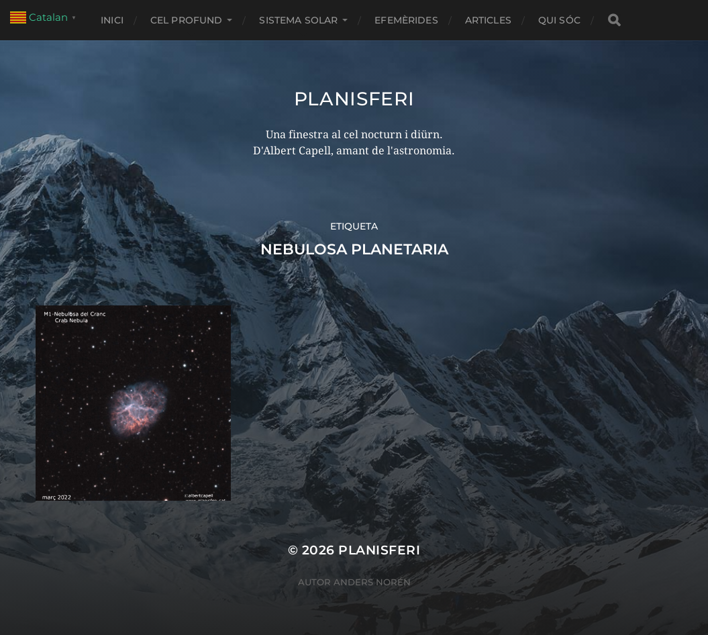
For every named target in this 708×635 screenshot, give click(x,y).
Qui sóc (559, 20)
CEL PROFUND (186, 20)
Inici (112, 20)
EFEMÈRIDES (406, 20)
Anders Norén (372, 582)
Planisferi (354, 98)
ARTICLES (488, 20)
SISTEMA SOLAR (298, 20)
